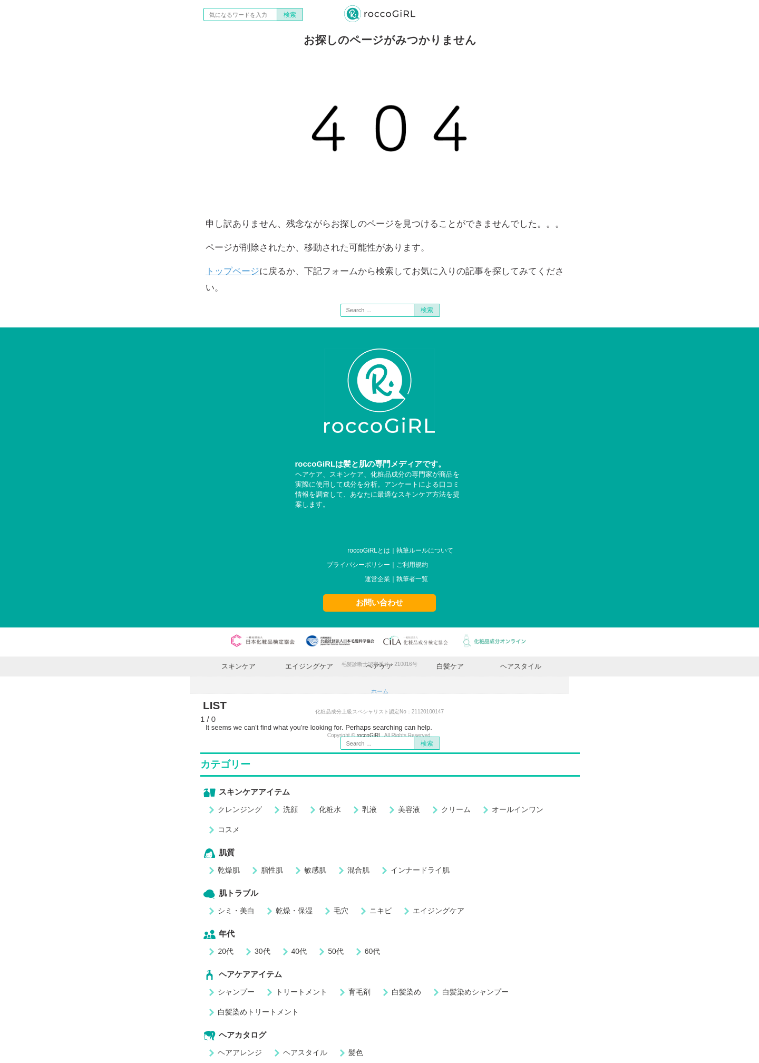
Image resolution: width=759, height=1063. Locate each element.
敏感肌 (315, 870)
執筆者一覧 (412, 579)
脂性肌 (272, 870)
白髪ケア (450, 666)
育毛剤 (359, 992)
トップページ (232, 271)
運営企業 (377, 579)
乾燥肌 (229, 870)
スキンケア (238, 666)
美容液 (409, 809)
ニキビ (380, 910)
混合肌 (358, 870)
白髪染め (406, 992)
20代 (225, 951)
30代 (262, 951)
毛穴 (341, 910)
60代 (373, 951)
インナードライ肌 (420, 870)
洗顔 (290, 809)
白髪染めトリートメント (258, 1012)
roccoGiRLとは (368, 550)
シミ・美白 (236, 910)
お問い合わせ (379, 602)
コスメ (229, 829)
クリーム (456, 809)
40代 (299, 951)
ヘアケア (379, 666)
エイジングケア (309, 666)
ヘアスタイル (520, 666)
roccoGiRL (368, 735)
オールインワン (517, 809)
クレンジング (240, 809)
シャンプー (236, 992)
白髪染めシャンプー (475, 992)
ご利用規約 (412, 564)
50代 (336, 951)
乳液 (369, 809)
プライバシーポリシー (358, 564)
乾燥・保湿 (294, 910)
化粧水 (330, 809)
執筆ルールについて (424, 550)
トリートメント (301, 992)
